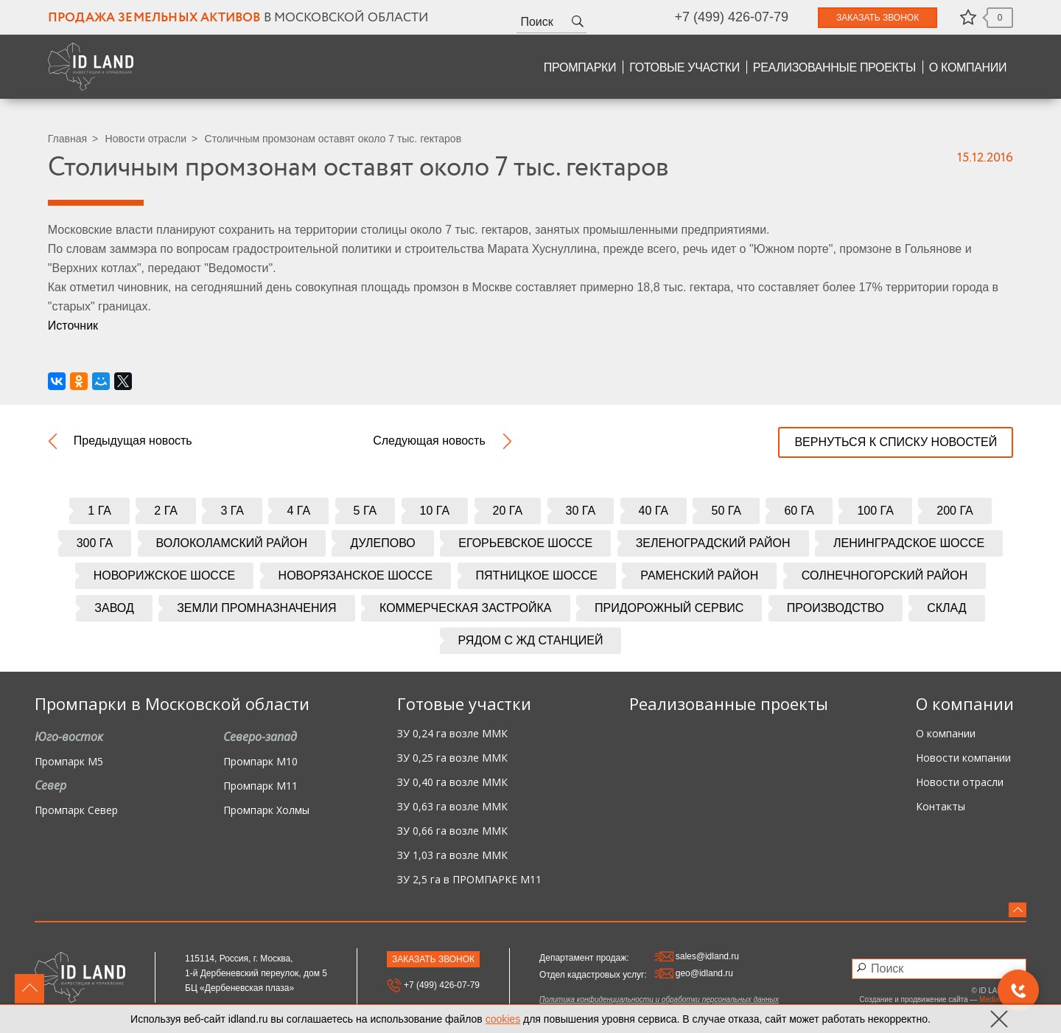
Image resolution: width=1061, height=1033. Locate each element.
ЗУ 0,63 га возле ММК (452, 807)
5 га (365, 510)
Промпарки (580, 67)
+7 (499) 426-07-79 (731, 17)
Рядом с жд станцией (530, 640)
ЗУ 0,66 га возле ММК (452, 831)
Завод (113, 608)
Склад (946, 608)
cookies (503, 1019)
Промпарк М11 (260, 786)
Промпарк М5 (69, 762)
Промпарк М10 (260, 762)
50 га (726, 510)
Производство (835, 608)
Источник (73, 325)
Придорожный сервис (669, 608)
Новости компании (963, 758)
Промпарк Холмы (266, 810)
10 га (435, 510)
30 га (581, 510)
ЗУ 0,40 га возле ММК (452, 782)
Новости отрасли (146, 139)
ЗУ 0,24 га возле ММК (452, 734)
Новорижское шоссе (165, 575)
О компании (967, 67)
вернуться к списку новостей (895, 442)
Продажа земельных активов (154, 18)
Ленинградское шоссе (908, 543)
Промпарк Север (76, 810)
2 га (166, 510)
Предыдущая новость (133, 440)
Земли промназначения (256, 608)
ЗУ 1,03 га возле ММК (452, 855)
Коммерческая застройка (465, 608)
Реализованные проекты (834, 67)
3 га (232, 510)
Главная (67, 139)
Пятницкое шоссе (537, 575)
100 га (875, 510)
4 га (298, 510)
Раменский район (699, 575)
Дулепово (382, 543)
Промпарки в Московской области (172, 703)
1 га (99, 510)
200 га (954, 510)
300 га (95, 543)
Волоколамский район (231, 543)
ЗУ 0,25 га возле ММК (452, 758)
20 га (508, 510)
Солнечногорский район (885, 575)
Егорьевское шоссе (525, 543)
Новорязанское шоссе (356, 575)
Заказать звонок (877, 18)
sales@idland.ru (696, 956)
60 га (799, 510)
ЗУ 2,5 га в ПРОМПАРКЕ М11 (469, 880)
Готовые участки (684, 67)
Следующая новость (429, 440)
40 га (654, 510)
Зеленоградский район (713, 543)
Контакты (940, 807)
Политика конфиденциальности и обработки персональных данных (659, 999)
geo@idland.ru (693, 973)
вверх (29, 989)
